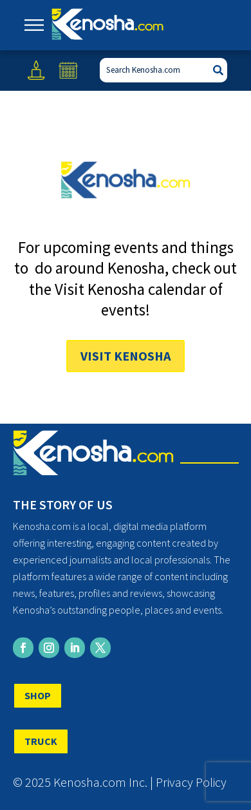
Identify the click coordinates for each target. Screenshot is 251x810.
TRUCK (40, 741)
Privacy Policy (191, 782)
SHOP (37, 695)
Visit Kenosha (125, 356)
